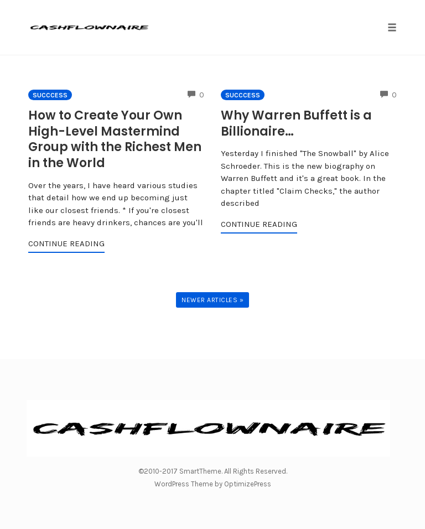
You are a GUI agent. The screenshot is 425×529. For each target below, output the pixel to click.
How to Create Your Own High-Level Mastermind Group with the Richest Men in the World (114, 139)
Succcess (50, 95)
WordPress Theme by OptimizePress (212, 484)
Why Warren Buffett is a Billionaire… (296, 123)
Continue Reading (66, 243)
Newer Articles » (212, 300)
